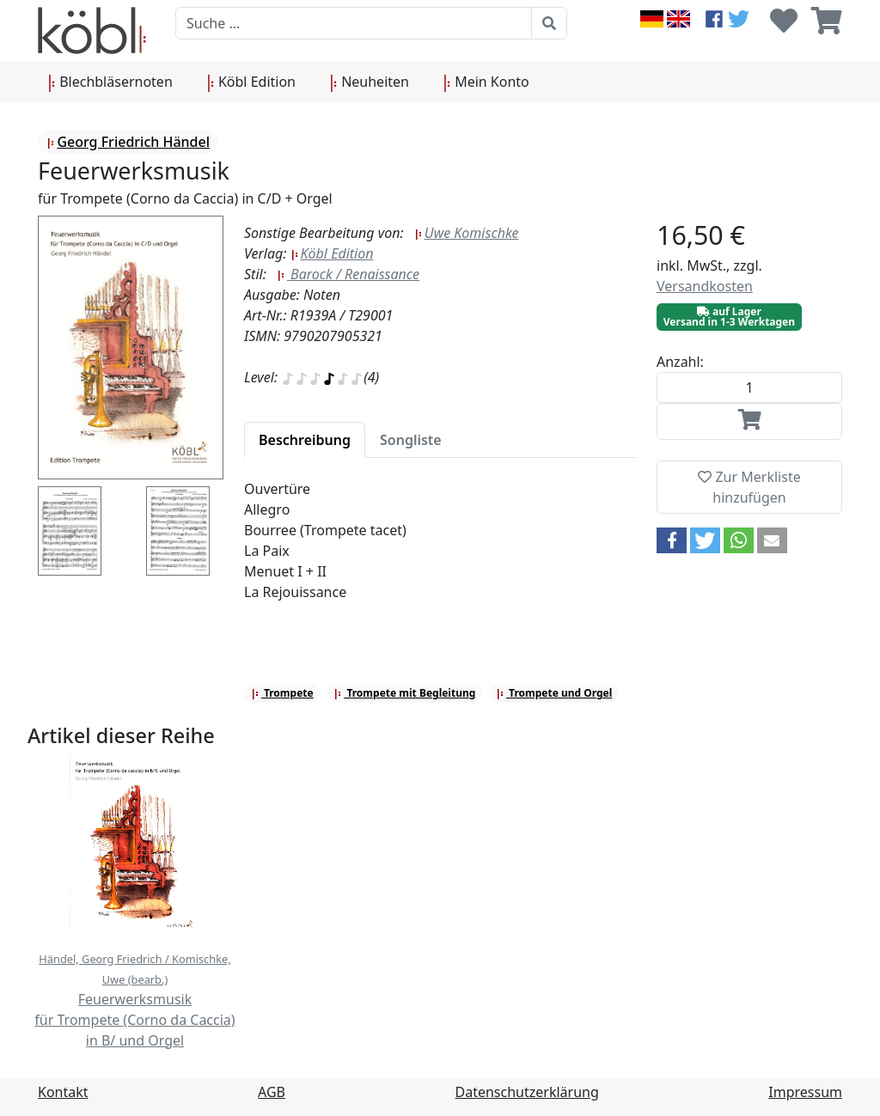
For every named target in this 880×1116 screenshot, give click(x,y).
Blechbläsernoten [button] (110, 82)
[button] (672, 540)
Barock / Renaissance (348, 274)
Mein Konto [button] (486, 82)
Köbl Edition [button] (251, 82)
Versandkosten (705, 286)
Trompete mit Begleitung (404, 693)
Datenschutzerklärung (527, 1091)
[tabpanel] (440, 550)
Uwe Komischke (466, 232)
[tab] (304, 440)
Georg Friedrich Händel (128, 141)
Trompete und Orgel (554, 693)
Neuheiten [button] (369, 82)
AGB (271, 1091)
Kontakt (63, 1091)
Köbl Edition (332, 253)
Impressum (805, 1091)
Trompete (282, 693)
